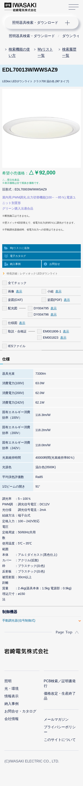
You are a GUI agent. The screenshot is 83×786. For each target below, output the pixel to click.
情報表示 (11, 696)
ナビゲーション (37, 22)
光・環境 (11, 688)
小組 (50, 291)
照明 (8, 681)
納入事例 (15, 264)
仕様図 (12, 323)
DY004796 (41, 314)
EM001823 (50, 337)
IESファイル (16, 346)
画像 (11, 291)
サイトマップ (74, 7)
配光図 (12, 308)
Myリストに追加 (19, 248)
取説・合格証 (17, 331)
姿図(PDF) (54, 300)
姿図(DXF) (15, 300)
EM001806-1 (52, 331)
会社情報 (11, 719)
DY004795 (41, 308)
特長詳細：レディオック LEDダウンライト (32, 273)
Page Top (64, 632)
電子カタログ (18, 256)
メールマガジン (56, 719)
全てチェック (17, 283)
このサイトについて (60, 740)
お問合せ (54, 264)
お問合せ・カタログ (20, 711)
